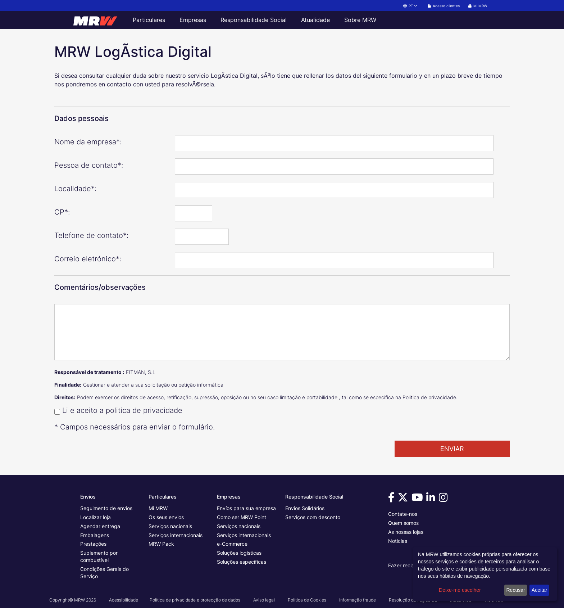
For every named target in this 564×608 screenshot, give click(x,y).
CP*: (62, 212)
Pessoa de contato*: (88, 165)
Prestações (93, 544)
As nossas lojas (405, 532)
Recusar (515, 590)
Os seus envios (166, 517)
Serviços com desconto (312, 517)
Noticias (397, 541)
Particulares (149, 19)
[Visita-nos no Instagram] (444, 499)
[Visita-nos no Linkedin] (431, 499)
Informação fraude (357, 600)
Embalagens (94, 535)
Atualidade (315, 19)
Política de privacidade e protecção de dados (195, 600)
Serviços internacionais (176, 535)
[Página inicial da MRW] (99, 20)
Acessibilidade (123, 600)
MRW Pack (161, 544)
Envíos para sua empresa (246, 508)
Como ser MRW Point (241, 517)
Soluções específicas (241, 562)
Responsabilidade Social (253, 19)
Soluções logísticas (239, 553)
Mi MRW (158, 508)
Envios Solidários (304, 508)
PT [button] (410, 6)
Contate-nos (402, 514)
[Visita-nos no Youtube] (418, 499)
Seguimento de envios (106, 508)
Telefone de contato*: (91, 235)
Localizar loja (95, 517)
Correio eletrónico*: (87, 259)
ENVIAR (452, 448)
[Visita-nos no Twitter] (404, 499)
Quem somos (403, 523)
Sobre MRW (360, 19)
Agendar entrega (100, 526)
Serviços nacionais (170, 526)
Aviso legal (264, 600)
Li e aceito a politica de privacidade (122, 410)
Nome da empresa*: (88, 142)
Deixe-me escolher (460, 590)
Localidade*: (75, 188)
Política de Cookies (307, 600)
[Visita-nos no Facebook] (392, 499)
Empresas (192, 19)
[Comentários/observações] (282, 332)
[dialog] (485, 574)
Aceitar (539, 590)
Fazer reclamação (409, 565)
